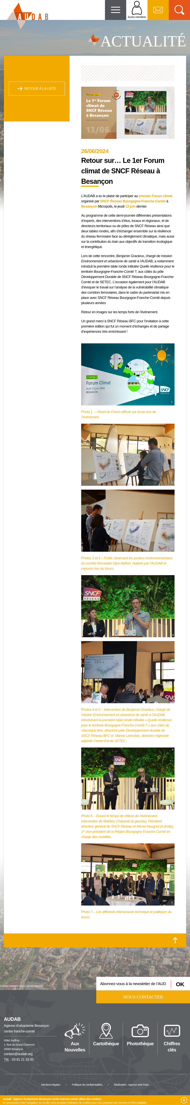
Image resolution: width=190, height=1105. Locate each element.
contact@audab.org (18, 1054)
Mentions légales (50, 1084)
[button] (184, 1100)
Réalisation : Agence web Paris (131, 1084)
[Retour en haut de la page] (175, 940)
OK (180, 984)
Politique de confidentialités (87, 1084)
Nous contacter (143, 996)
